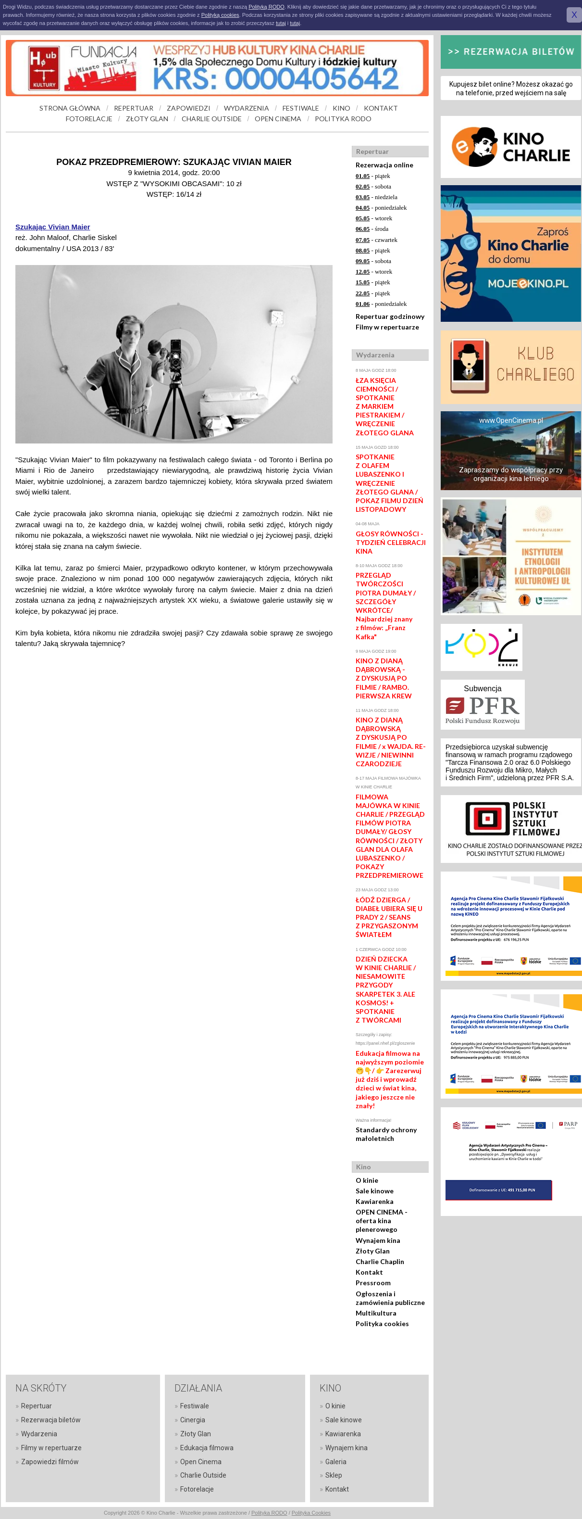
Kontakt (369, 1272)
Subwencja (482, 688)
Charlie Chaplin (380, 1261)
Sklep (333, 1475)
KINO (341, 108)
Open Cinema (201, 1462)
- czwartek (376, 239)
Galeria (336, 1462)
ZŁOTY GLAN (147, 118)
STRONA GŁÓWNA (69, 108)
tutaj (281, 23)
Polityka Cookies (311, 1513)
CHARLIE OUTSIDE (212, 118)
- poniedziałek (381, 207)
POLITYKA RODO (343, 118)
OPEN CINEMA (278, 118)
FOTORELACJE (89, 118)
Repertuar (36, 1406)
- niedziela (376, 197)
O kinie (367, 1180)
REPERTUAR (133, 108)
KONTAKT (381, 108)
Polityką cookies (220, 15)
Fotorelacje (197, 1489)
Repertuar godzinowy (390, 316)
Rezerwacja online (384, 165)
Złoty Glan (373, 1251)
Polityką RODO (266, 7)
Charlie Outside (203, 1475)
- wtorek (374, 218)
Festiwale (194, 1406)
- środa (372, 228)
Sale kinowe (375, 1191)
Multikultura (376, 1313)
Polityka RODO (269, 1513)
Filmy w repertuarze (387, 327)
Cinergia (192, 1420)
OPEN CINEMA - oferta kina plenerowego (382, 1220)
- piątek (373, 175)
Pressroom (373, 1282)
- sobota (373, 186)
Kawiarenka (375, 1201)
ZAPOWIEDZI (189, 108)
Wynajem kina (378, 1240)
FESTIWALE (301, 108)
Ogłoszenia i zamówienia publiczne (390, 1298)
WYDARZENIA (246, 108)
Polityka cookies (382, 1323)
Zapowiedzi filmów (50, 1462)
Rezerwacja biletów (51, 1420)
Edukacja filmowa (207, 1448)
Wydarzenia (39, 1434)
